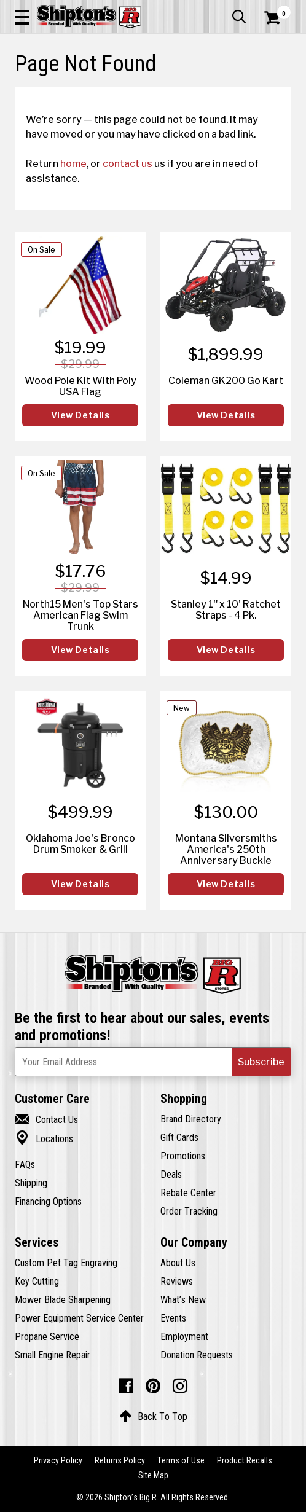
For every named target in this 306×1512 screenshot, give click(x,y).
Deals (171, 1174)
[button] (22, 16)
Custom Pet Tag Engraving (66, 1262)
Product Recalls (244, 1460)
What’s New (183, 1299)
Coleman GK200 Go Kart (225, 380)
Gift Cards (179, 1137)
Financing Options (48, 1201)
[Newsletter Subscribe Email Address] (153, 1061)
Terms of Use (181, 1460)
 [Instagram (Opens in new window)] (180, 1386)
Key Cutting (37, 1281)
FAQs (25, 1164)
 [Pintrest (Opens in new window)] (153, 1386)
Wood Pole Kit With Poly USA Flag (80, 385)
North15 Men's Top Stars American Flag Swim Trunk (80, 615)
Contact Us (46, 1119)
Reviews (176, 1281)
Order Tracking (189, 1211)
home (73, 163)
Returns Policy (120, 1460)
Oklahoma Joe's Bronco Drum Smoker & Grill (80, 843)
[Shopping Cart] (277, 18)
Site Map (153, 1475)
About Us (177, 1262)
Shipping (31, 1183)
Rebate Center (188, 1192)
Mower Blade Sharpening (63, 1299)
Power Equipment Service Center (79, 1318)
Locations (44, 1138)
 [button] (239, 16)
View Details (80, 415)
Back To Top (153, 1416)
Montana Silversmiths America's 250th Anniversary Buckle (226, 849)
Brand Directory (190, 1119)
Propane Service (47, 1336)
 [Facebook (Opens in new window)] (126, 1386)
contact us (127, 163)
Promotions (182, 1156)
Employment (184, 1336)
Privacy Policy (58, 1460)
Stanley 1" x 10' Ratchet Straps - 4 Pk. (226, 609)
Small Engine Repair (52, 1355)
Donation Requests (196, 1355)
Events (173, 1318)
